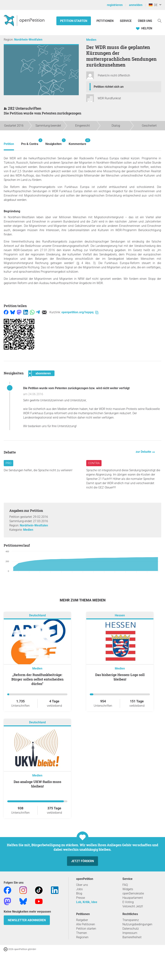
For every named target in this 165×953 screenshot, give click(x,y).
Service (126, 21)
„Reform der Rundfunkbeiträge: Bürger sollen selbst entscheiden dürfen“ (37, 679)
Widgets (127, 889)
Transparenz (130, 920)
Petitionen (105, 21)
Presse (80, 898)
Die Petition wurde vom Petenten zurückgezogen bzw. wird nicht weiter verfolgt (76, 388)
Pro (8, 463)
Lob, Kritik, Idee (86, 902)
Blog (79, 893)
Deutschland (37, 615)
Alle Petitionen (85, 924)
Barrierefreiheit (131, 937)
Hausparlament (132, 898)
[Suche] (159, 20)
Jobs (79, 889)
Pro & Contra (29, 142)
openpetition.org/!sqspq (79, 312)
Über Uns (145, 21)
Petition (9, 144)
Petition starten (73, 21)
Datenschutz (130, 928)
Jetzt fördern (82, 861)
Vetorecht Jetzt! (132, 906)
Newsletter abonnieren (27, 920)
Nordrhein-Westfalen (28, 39)
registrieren (115, 5)
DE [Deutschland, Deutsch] (153, 5)
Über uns (82, 885)
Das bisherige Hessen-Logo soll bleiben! (120, 676)
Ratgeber (82, 920)
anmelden (135, 5)
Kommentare (77, 142)
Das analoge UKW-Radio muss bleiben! (37, 783)
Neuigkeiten (53, 142)
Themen (81, 933)
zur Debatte (144, 451)
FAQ (125, 885)
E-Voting (128, 902)
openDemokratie (133, 893)
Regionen (82, 937)
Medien (91, 40)
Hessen (120, 615)
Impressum (129, 933)
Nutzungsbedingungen (137, 924)
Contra (94, 463)
